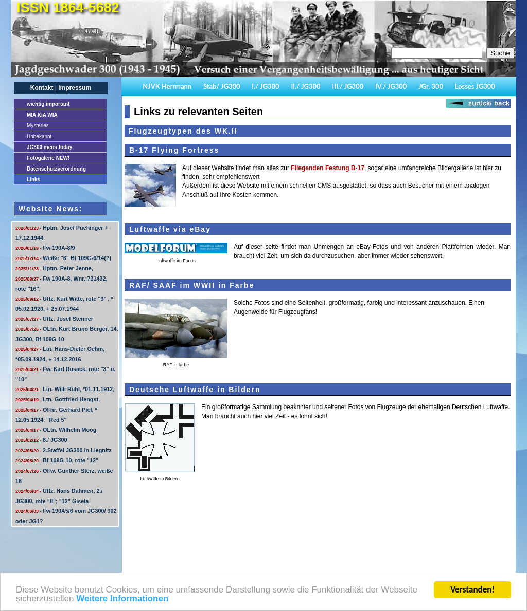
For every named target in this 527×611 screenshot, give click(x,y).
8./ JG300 (41, 440)
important (48, 104)
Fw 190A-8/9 (45, 248)
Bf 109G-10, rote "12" (56, 460)
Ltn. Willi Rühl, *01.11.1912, (64, 389)
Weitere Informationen (122, 599)
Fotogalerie (48, 158)
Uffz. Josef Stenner (54, 319)
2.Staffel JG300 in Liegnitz (63, 450)
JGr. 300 (430, 86)
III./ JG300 (347, 86)
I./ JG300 (265, 86)
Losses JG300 (475, 86)
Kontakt (42, 87)
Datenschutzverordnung (56, 169)
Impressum (74, 87)
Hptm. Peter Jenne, (54, 268)
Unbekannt (39, 136)
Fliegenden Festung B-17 (327, 168)
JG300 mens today (49, 147)
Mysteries (38, 125)
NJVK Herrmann (167, 86)
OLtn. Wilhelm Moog (55, 430)
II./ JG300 (305, 86)
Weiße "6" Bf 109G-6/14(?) (63, 258)
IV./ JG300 (391, 86)
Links (33, 179)
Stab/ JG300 (221, 86)
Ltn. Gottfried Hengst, (57, 399)
